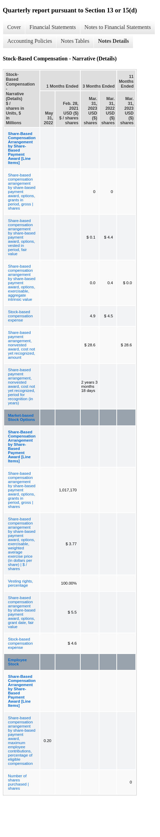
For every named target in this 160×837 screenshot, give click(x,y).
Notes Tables (75, 41)
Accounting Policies (29, 41)
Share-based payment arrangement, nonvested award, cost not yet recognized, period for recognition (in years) (21, 386)
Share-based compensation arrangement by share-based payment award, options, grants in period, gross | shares (21, 191)
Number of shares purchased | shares (18, 782)
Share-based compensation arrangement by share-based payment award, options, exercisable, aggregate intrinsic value (21, 282)
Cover (14, 27)
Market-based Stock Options (21, 417)
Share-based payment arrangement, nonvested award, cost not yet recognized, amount (21, 344)
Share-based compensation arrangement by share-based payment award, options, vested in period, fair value (21, 237)
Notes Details (113, 41)
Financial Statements (52, 27)
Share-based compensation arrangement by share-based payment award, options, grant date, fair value (21, 612)
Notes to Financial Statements (118, 27)
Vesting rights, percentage (20, 583)
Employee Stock (17, 662)
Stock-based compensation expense (20, 316)
